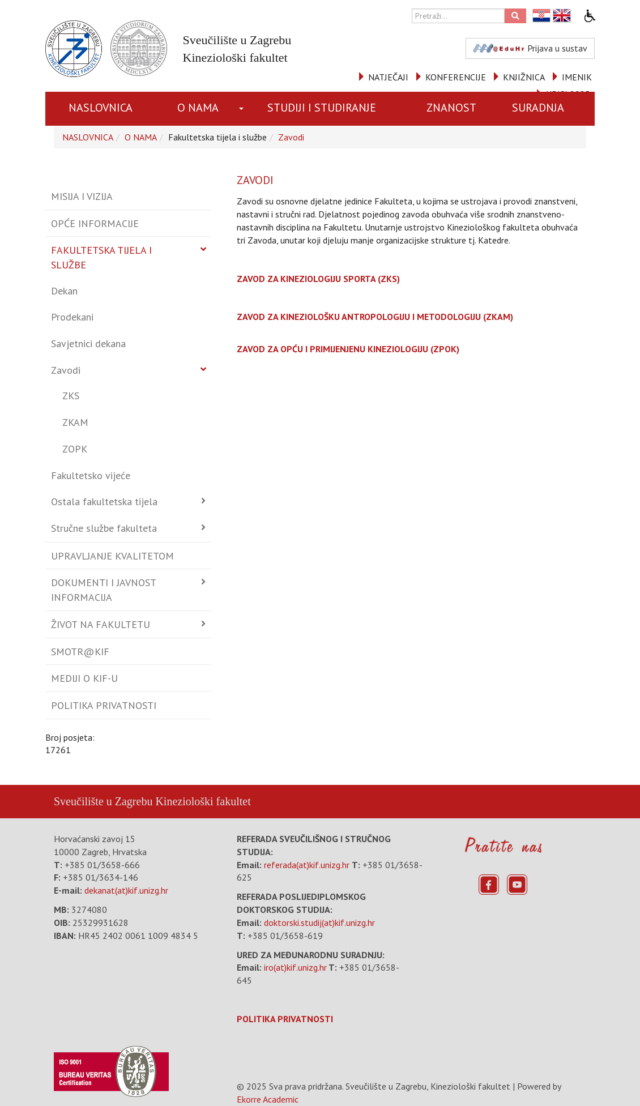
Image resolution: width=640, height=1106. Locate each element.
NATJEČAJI (388, 77)
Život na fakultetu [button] (100, 624)
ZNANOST (451, 107)
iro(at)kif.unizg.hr (295, 967)
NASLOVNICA (101, 107)
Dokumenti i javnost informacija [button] (103, 590)
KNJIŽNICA (524, 77)
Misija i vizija (82, 196)
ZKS (70, 395)
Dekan (64, 290)
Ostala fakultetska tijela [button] (104, 501)
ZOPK (74, 448)
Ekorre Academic (267, 1099)
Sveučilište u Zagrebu (103, 801)
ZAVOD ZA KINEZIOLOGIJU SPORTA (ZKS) (318, 278)
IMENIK (577, 77)
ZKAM (75, 422)
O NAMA (198, 107)
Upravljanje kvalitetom (112, 555)
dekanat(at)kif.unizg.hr (126, 890)
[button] (242, 109)
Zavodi (291, 137)
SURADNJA (538, 107)
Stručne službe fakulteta (104, 528)
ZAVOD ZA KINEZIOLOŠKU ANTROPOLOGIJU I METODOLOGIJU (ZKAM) (375, 316)
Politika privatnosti (103, 705)
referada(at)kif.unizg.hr (306, 864)
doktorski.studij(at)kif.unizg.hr (319, 922)
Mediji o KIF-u (84, 678)
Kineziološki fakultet (202, 801)
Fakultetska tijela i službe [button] (101, 257)
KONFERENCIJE (455, 77)
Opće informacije (95, 223)
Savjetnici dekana (88, 343)
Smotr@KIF (80, 651)
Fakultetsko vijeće (90, 475)
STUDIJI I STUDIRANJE (321, 107)
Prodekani (72, 316)
